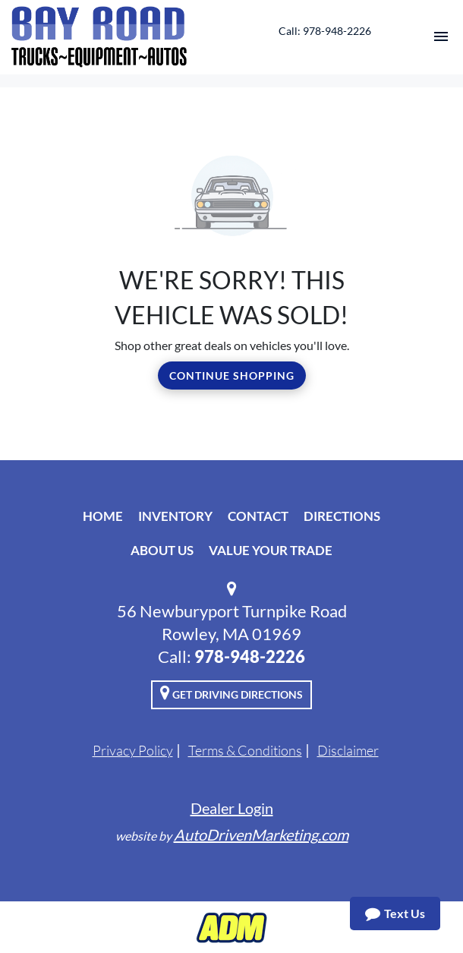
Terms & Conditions (245, 750)
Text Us (395, 913)
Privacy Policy (133, 750)
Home (103, 516)
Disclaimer (348, 750)
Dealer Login (232, 808)
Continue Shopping (231, 375)
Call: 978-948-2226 (325, 30)
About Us (162, 550)
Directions (342, 516)
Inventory (175, 516)
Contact (258, 516)
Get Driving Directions (231, 692)
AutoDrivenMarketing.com (261, 834)
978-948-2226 (249, 656)
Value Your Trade (270, 550)
